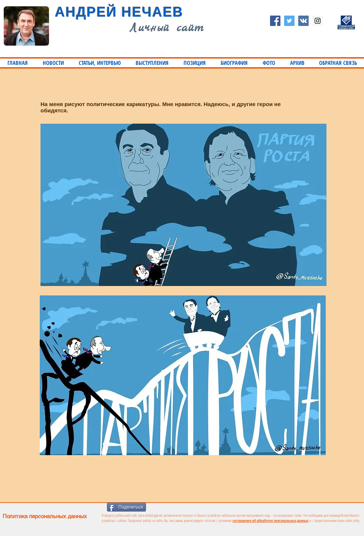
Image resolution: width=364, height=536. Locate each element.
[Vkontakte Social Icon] (303, 21)
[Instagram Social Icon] (317, 21)
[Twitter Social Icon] (289, 21)
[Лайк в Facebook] (173, 506)
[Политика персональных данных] (92, 516)
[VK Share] (207, 506)
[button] (99, 63)
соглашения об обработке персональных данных (270, 520)
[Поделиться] (126, 507)
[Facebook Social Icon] (275, 21)
